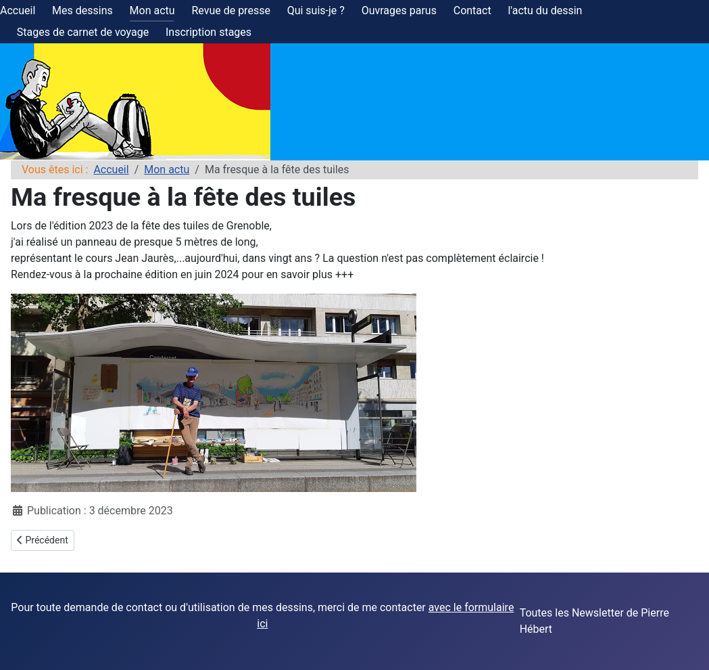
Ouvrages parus (399, 10)
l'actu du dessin (545, 10)
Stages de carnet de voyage (83, 32)
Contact (472, 10)
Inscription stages (208, 32)
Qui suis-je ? (316, 10)
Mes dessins (82, 10)
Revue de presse (230, 10)
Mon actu (152, 10)
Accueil (17, 10)
